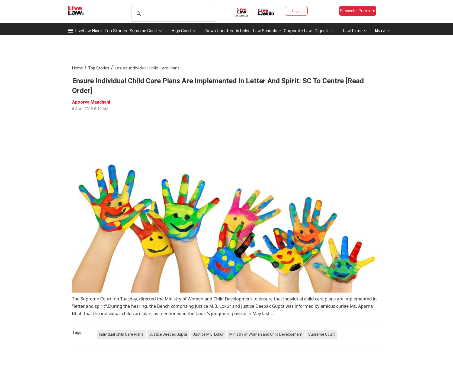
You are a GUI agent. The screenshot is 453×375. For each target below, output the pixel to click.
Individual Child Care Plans (121, 334)
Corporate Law (298, 30)
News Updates (219, 30)
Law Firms (355, 30)
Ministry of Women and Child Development (266, 334)
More (382, 30)
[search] (173, 14)
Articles (243, 30)
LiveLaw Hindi (88, 30)
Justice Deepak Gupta (168, 334)
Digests (321, 30)
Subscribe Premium (357, 10)
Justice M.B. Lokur (208, 334)
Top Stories (115, 30)
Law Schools (267, 30)
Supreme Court (144, 30)
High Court (181, 30)
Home (77, 67)
